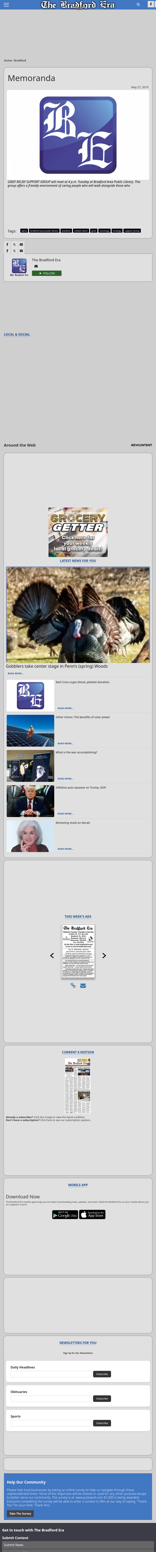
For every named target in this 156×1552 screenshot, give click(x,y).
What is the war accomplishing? (76, 752)
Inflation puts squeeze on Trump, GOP (81, 787)
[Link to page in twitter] (14, 244)
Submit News (13, 1545)
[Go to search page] (138, 4)
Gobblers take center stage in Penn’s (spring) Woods (57, 666)
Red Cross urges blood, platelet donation (82, 682)
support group (132, 230)
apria (24, 230)
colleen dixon (81, 230)
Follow (49, 273)
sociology (104, 230)
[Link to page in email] (21, 244)
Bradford (20, 60)
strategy (117, 230)
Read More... (16, 673)
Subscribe (102, 1374)
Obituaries (19, 1392)
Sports (16, 1416)
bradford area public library (44, 230)
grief (93, 230)
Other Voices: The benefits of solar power (83, 717)
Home (8, 60)
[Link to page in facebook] (7, 244)
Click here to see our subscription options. (65, 1120)
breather (66, 230)
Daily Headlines (23, 1367)
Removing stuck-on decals (73, 823)
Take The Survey (20, 1513)
